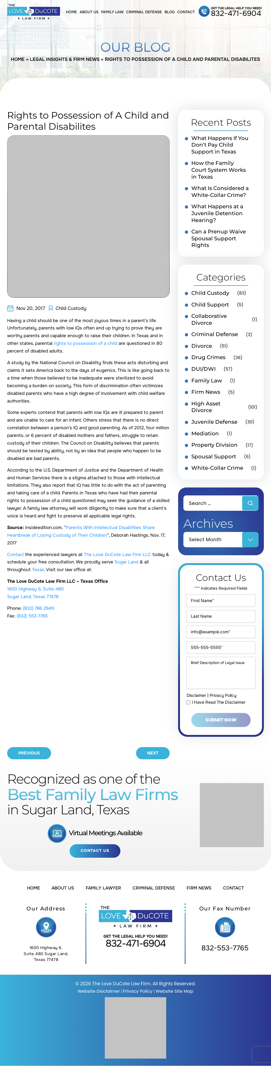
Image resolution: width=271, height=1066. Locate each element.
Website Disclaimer (98, 991)
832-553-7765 (225, 948)
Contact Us (94, 851)
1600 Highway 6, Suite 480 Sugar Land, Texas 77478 (46, 954)
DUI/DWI (203, 371)
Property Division (214, 448)
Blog (170, 12)
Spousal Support (213, 460)
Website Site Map (175, 991)
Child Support (210, 306)
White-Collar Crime (217, 471)
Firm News (205, 395)
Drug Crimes (208, 360)
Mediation (205, 436)
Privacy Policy (225, 708)
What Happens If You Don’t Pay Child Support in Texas (220, 145)
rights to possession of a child (85, 343)
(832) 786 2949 (39, 608)
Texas (38, 569)
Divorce (201, 348)
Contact (186, 12)
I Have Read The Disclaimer (219, 715)
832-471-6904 (236, 13)
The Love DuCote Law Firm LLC (117, 554)
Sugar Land (126, 562)
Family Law (112, 12)
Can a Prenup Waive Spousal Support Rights (218, 240)
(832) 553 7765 (33, 616)
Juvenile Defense (214, 425)
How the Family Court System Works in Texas (218, 171)
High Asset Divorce (205, 410)
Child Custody (71, 308)
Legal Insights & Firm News (65, 59)
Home (71, 12)
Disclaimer (197, 708)
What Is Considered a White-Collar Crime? (220, 192)
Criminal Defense (144, 12)
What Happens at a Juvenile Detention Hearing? (217, 215)
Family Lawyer (102, 888)
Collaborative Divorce (209, 321)
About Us (89, 12)
